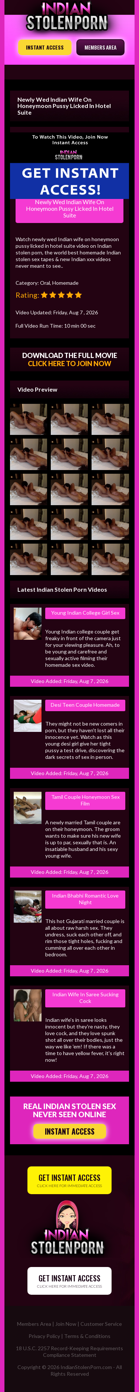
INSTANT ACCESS (45, 47)
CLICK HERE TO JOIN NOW (69, 363)
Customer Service (101, 1324)
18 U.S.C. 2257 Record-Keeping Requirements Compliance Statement (69, 1351)
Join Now (65, 1324)
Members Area (34, 1324)
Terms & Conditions (87, 1336)
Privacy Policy (44, 1336)
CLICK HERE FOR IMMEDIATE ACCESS (69, 1180)
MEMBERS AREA (100, 47)
